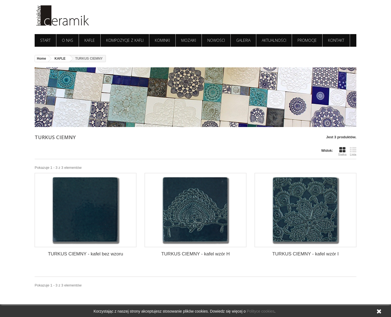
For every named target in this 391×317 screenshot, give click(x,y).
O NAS (67, 40)
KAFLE (89, 40)
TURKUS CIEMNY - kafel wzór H (195, 254)
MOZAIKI (188, 40)
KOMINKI (162, 40)
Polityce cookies (260, 311)
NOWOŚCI (216, 40)
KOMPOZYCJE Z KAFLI (125, 40)
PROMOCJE (307, 40)
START (45, 40)
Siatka (342, 151)
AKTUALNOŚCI (274, 40)
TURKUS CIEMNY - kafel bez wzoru (85, 254)
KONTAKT (336, 40)
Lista (353, 151)
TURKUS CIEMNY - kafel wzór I (305, 254)
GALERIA (243, 40)
